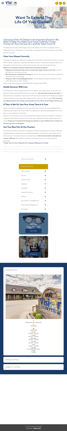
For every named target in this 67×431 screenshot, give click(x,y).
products (23, 196)
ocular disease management (29, 205)
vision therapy (25, 171)
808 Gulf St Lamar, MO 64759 (33, 321)
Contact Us (33, 254)
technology (24, 209)
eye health (24, 188)
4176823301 (33, 325)
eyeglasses (24, 184)
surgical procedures (27, 192)
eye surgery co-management (30, 200)
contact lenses (25, 179)
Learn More (33, 231)
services (23, 175)
